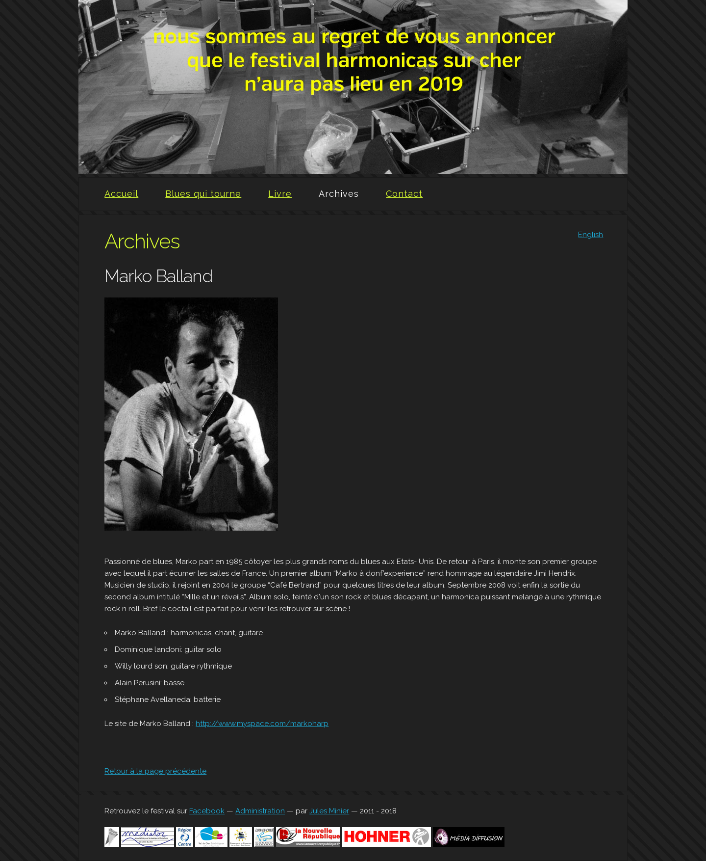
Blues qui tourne (203, 193)
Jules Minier (329, 811)
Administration (260, 811)
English (590, 234)
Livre (280, 193)
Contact (404, 193)
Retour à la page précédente (155, 771)
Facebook (207, 811)
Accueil (121, 193)
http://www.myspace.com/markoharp (262, 723)
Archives (339, 193)
